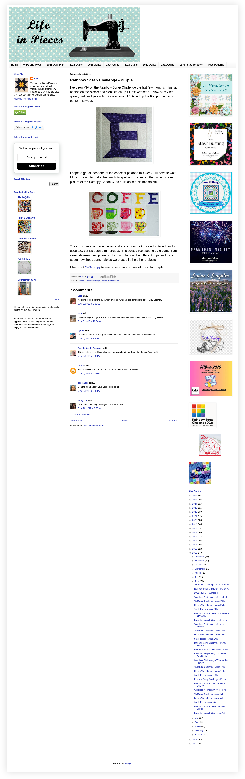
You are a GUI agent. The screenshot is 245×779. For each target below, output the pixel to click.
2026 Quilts (76, 64)
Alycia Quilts (24, 197)
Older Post (173, 420)
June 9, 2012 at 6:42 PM (89, 339)
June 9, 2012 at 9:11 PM (89, 373)
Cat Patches (24, 259)
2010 (195, 744)
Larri (80, 296)
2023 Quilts (131, 64)
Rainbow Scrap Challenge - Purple (210, 679)
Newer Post (76, 420)
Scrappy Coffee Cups (110, 281)
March (198, 726)
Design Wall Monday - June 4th (208, 698)
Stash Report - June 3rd (205, 702)
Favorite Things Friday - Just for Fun (211, 620)
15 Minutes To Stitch (191, 64)
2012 (195, 553)
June (197, 581)
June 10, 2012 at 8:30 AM (90, 408)
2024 (195, 504)
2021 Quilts (167, 64)
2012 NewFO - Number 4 (206, 593)
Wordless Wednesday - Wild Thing (210, 690)
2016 (195, 536)
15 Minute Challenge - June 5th (208, 694)
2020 (195, 520)
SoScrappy (92, 267)
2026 (195, 495)
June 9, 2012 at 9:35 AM (89, 304)
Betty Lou (83, 400)
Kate (80, 313)
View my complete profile (25, 99)
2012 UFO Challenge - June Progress (211, 584)
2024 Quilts (112, 64)
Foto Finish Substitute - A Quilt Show (211, 649)
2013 (195, 549)
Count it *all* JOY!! (27, 280)
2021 (195, 516)
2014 (195, 544)
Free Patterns (216, 64)
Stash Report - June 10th (206, 675)
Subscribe (36, 166)
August (198, 573)
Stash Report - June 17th (206, 639)
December (200, 556)
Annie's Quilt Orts (27, 218)
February (199, 730)
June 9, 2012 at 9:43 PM (89, 391)
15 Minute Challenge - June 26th (209, 601)
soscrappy (83, 383)
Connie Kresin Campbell (90, 348)
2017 (195, 532)
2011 (195, 740)
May (197, 718)
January (199, 734)
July (197, 577)
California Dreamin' (27, 238)
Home (14, 64)
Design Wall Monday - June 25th (209, 605)
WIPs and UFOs (32, 64)
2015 (195, 540)
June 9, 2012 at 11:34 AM (90, 321)
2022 (195, 512)
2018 (195, 528)
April (197, 722)
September (200, 569)
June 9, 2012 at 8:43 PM (89, 356)
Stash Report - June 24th (206, 609)
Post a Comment (82, 414)
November (200, 560)
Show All (56, 299)
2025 (195, 499)
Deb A (81, 365)
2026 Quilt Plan (55, 64)
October (199, 564)
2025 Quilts (94, 64)
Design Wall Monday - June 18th (209, 635)
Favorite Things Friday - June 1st (209, 713)
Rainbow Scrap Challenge (89, 281)
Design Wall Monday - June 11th (209, 671)
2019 (195, 524)
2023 (195, 508)
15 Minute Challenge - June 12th (209, 667)
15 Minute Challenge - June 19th (209, 631)
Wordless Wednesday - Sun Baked (210, 597)
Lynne (81, 330)
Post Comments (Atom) (94, 425)
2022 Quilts (149, 64)
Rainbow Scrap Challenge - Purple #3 (211, 589)
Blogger (128, 763)
